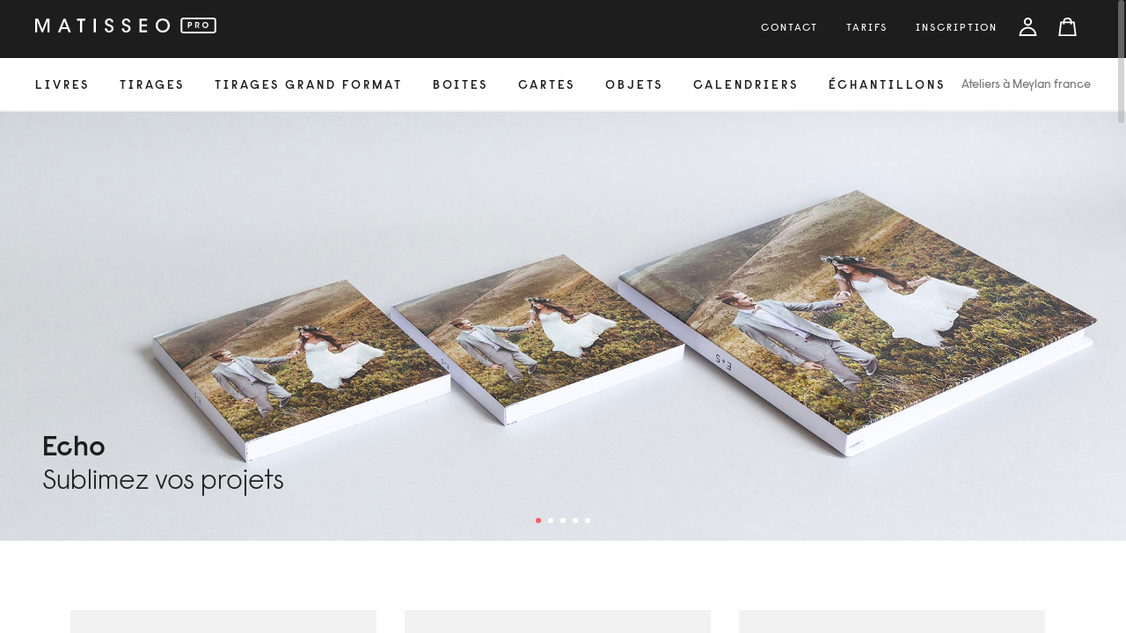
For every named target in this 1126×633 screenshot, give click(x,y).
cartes (546, 86)
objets (634, 86)
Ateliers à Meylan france (1026, 85)
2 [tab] (550, 520)
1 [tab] (538, 520)
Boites (460, 86)
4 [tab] (575, 520)
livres (62, 86)
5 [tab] (587, 520)
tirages (152, 86)
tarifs (867, 28)
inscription (957, 28)
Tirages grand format (309, 86)
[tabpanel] (563, 326)
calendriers (746, 86)
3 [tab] (563, 520)
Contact (789, 28)
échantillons (887, 86)
